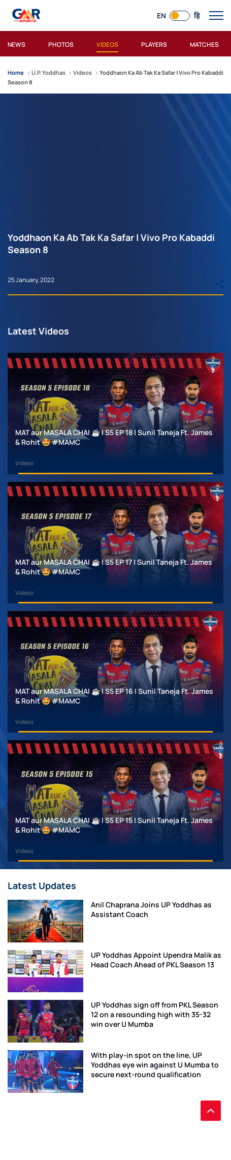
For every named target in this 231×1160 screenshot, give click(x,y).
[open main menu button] (216, 16)
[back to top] (211, 1111)
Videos (24, 463)
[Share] (219, 279)
